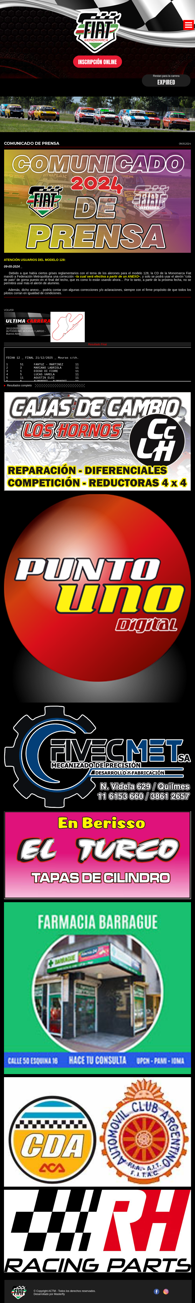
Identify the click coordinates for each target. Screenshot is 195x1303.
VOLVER (9, 310)
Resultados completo (19, 385)
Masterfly (59, 1294)
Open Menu (188, 25)
